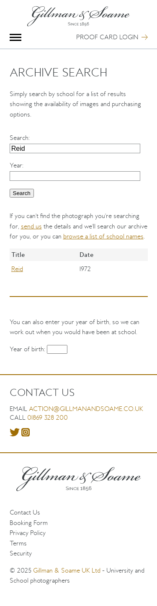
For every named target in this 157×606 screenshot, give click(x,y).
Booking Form (29, 523)
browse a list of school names (103, 236)
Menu (16, 37)
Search (19, 138)
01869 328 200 (47, 417)
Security (21, 553)
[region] (79, 268)
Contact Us (25, 512)
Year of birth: (28, 349)
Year (16, 165)
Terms (18, 543)
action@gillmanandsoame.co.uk (86, 409)
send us (31, 226)
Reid (17, 269)
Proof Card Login (107, 37)
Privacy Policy (28, 533)
